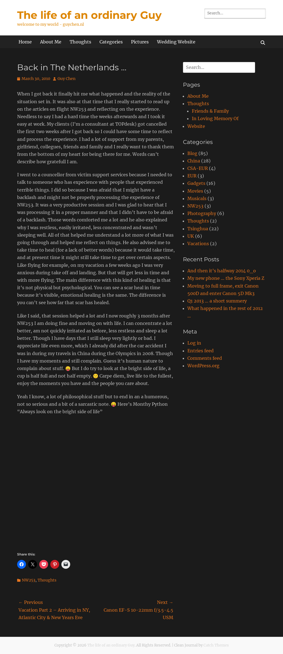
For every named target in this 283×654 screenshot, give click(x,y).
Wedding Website (176, 42)
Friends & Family (210, 111)
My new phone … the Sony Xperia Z (225, 278)
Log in (194, 343)
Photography (201, 213)
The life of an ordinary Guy (89, 15)
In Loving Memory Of (215, 118)
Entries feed (200, 350)
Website (196, 126)
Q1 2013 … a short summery (217, 301)
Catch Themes (216, 645)
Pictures (140, 42)
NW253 (28, 580)
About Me (50, 42)
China (193, 161)
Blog (192, 153)
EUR (191, 176)
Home (25, 42)
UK (190, 236)
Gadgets (196, 183)
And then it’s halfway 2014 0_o (221, 270)
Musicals (196, 198)
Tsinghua (197, 228)
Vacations (198, 243)
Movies (195, 191)
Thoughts (80, 42)
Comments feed (204, 358)
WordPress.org (203, 365)
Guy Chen (66, 78)
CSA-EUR (197, 168)
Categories (111, 42)
